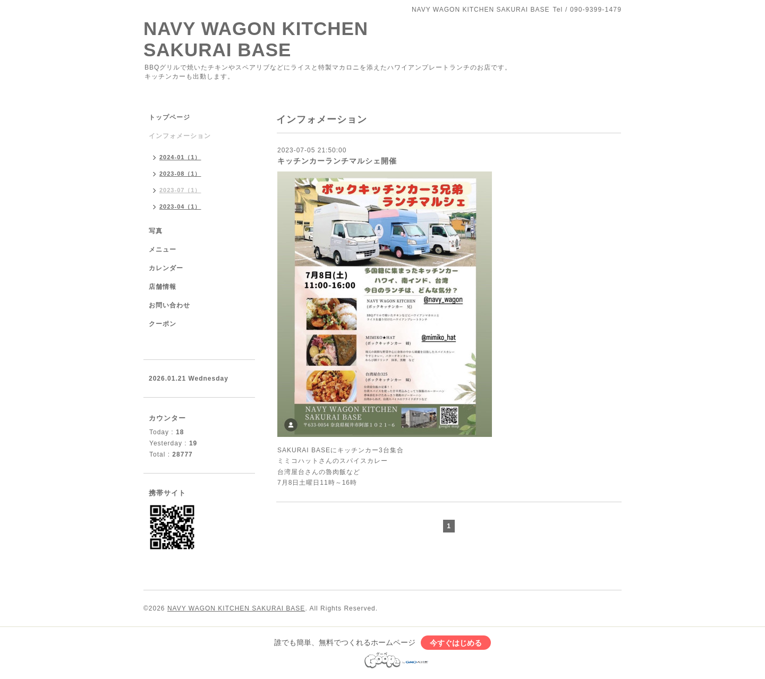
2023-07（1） (180, 190)
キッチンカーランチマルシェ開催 (337, 161)
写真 (156, 231)
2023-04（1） (180, 206)
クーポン (162, 324)
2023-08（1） (180, 173)
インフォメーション (180, 136)
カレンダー (166, 268)
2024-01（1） (180, 157)
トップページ (169, 117)
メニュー (162, 249)
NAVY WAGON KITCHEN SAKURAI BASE (255, 39)
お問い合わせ (169, 305)
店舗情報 (162, 286)
